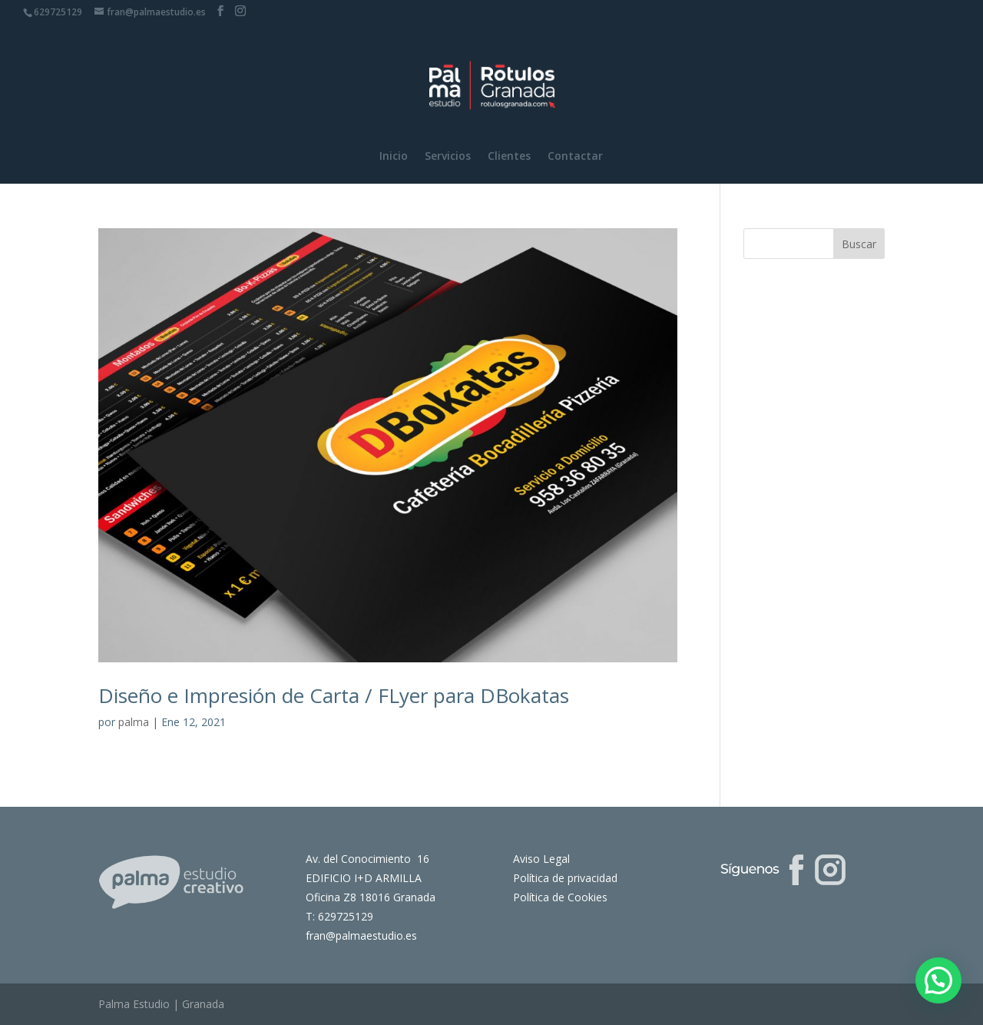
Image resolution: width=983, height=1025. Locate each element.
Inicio (393, 157)
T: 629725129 (339, 916)
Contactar (575, 157)
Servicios (448, 157)
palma (133, 722)
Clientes (509, 157)
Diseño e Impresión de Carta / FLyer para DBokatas (333, 695)
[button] (938, 980)
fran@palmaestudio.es (361, 935)
